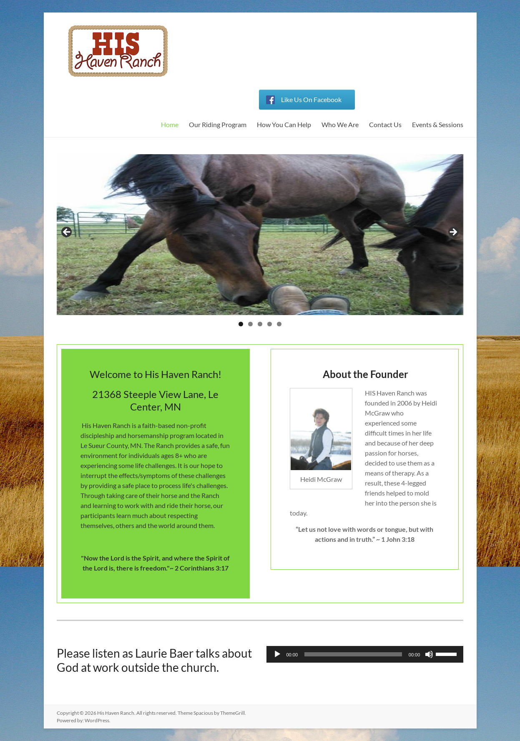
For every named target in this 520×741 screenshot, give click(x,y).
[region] (260, 234)
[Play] (277, 654)
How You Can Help (284, 124)
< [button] (67, 232)
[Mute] (429, 654)
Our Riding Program (217, 124)
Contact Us (385, 124)
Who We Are (340, 124)
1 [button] (241, 324)
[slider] (353, 654)
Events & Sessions (437, 124)
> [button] (453, 232)
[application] (365, 654)
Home (169, 124)
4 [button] (269, 324)
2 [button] (250, 324)
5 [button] (279, 324)
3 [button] (260, 324)
